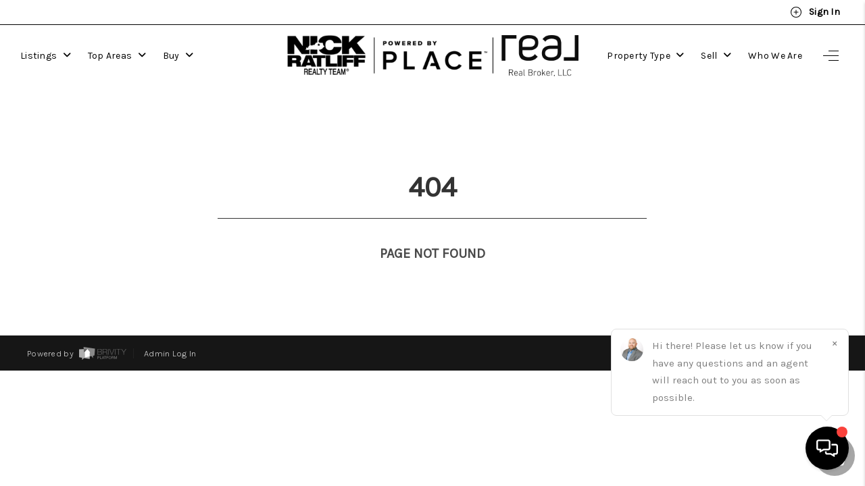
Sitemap (821, 315)
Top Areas (117, 53)
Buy (178, 53)
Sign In (815, 12)
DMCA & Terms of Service (747, 315)
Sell (716, 53)
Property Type (645, 53)
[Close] (834, 343)
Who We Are (775, 53)
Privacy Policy (651, 315)
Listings (45, 53)
